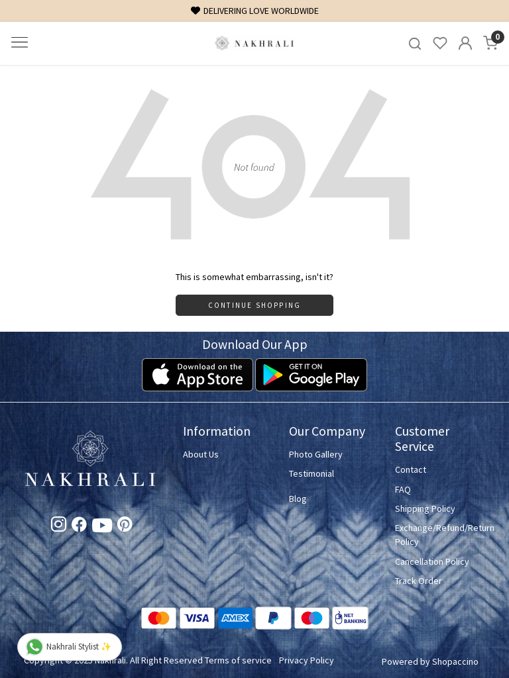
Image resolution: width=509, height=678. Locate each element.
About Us (201, 454)
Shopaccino (455, 661)
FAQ (403, 489)
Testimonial (311, 473)
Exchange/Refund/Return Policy (440, 535)
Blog (298, 499)
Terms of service (238, 660)
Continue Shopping (254, 305)
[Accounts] (465, 43)
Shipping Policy (425, 508)
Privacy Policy (306, 660)
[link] (414, 43)
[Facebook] (79, 526)
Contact (410, 469)
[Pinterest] (125, 526)
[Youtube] (102, 528)
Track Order (418, 581)
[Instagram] (58, 526)
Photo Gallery (316, 454)
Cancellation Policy (432, 561)
